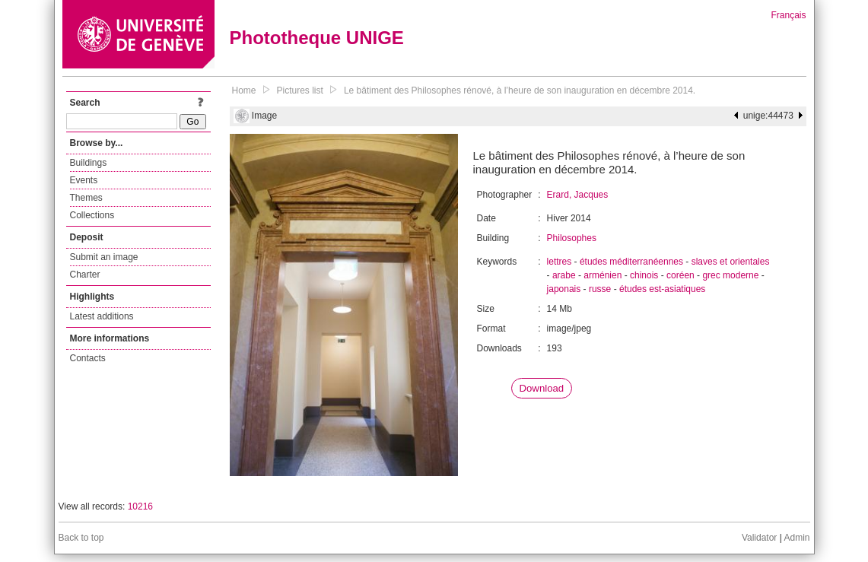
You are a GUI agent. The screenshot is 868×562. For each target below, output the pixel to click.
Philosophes (571, 238)
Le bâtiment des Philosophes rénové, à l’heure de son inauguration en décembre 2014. (519, 90)
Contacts (88, 358)
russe (600, 289)
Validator (759, 537)
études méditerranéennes (631, 261)
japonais (564, 289)
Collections (92, 215)
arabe (564, 275)
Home (244, 90)
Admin (796, 537)
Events (84, 180)
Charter (85, 274)
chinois (644, 275)
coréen (680, 275)
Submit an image (104, 257)
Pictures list (300, 90)
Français (788, 15)
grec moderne (730, 275)
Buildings (88, 162)
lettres (559, 261)
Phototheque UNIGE (317, 37)
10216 (140, 506)
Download (542, 388)
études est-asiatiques (662, 289)
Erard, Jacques (578, 194)
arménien (602, 275)
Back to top (81, 537)
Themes (86, 197)
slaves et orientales (731, 261)
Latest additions (102, 316)
